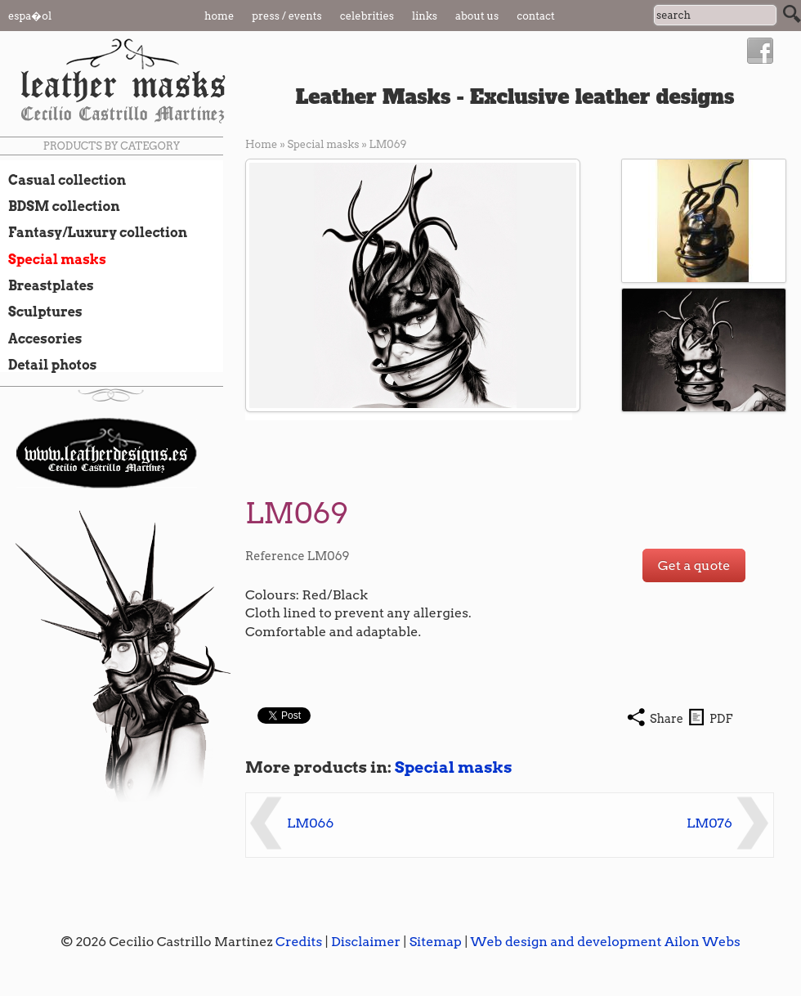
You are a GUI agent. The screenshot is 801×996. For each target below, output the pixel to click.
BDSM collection (60, 206)
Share (666, 718)
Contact (536, 16)
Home (219, 16)
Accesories (41, 338)
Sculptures (41, 311)
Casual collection (63, 180)
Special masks (53, 259)
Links (424, 16)
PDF (720, 718)
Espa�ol (29, 16)
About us (477, 16)
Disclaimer (365, 941)
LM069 (388, 144)
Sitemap (435, 941)
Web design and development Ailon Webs (605, 941)
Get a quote (694, 565)
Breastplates (47, 285)
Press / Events (287, 16)
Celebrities (367, 16)
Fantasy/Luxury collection (93, 232)
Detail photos (48, 364)
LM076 (709, 823)
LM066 (310, 823)
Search (792, 14)
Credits (298, 941)
